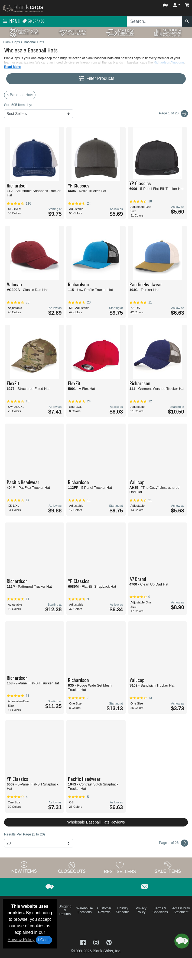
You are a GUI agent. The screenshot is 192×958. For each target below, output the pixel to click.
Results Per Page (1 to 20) (24, 834)
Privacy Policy (21, 939)
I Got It (44, 940)
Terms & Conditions (160, 910)
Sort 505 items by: (18, 105)
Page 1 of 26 (173, 843)
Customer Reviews (104, 910)
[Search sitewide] (154, 21)
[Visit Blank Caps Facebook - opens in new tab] (83, 942)
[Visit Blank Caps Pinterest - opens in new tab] (109, 942)
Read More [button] (12, 67)
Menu (11, 21)
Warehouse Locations (84, 910)
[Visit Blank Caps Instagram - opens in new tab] (96, 942)
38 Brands (33, 21)
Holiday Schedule (122, 910)
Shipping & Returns (65, 910)
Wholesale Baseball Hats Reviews (96, 822)
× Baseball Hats (19, 95)
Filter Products (96, 78)
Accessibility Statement (181, 910)
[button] (165, 4)
